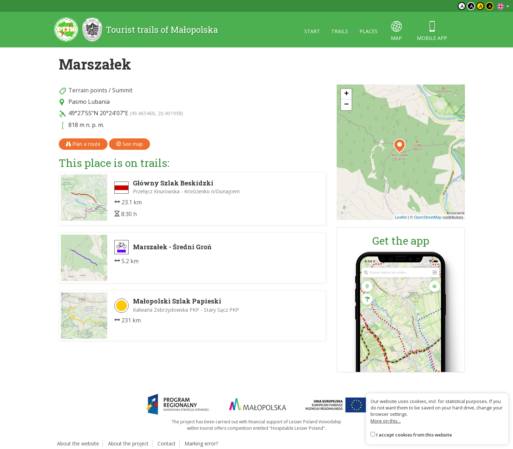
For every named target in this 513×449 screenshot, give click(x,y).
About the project (128, 443)
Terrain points (87, 90)
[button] (399, 146)
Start (312, 31)
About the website (78, 443)
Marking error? (201, 443)
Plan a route (83, 144)
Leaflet (401, 217)
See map (129, 144)
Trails (339, 31)
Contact (166, 443)
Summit (122, 90)
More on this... (385, 421)
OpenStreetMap (428, 217)
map (396, 31)
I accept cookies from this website (414, 435)
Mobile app (432, 31)
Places (368, 31)
